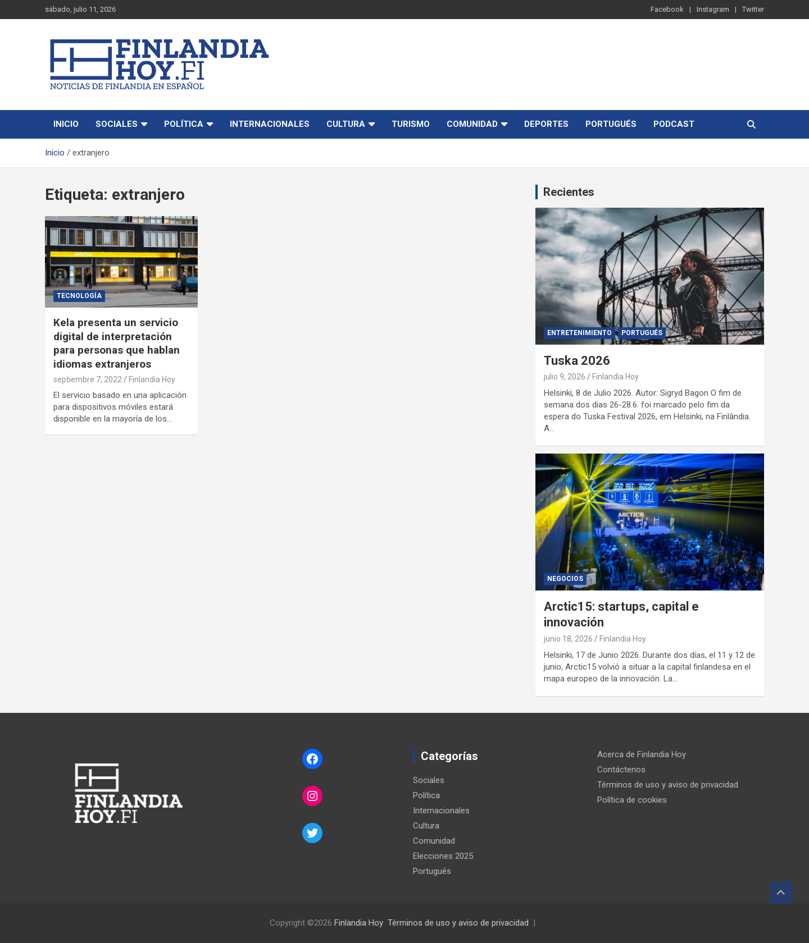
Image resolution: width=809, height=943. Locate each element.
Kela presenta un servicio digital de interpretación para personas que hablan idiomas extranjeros (116, 343)
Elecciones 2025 (443, 856)
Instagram (713, 9)
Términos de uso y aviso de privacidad (667, 785)
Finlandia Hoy (152, 379)
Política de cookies (632, 800)
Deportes (546, 124)
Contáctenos (621, 770)
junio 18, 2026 (568, 638)
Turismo (411, 124)
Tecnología (79, 296)
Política (183, 124)
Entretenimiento (579, 333)
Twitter (753, 9)
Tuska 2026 (577, 361)
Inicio (66, 124)
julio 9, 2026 (564, 376)
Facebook (667, 9)
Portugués (611, 124)
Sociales (117, 124)
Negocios (565, 579)
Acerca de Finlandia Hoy (641, 754)
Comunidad (472, 124)
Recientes (568, 192)
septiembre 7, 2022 (87, 379)
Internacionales (270, 124)
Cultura (345, 124)
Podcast (673, 124)
